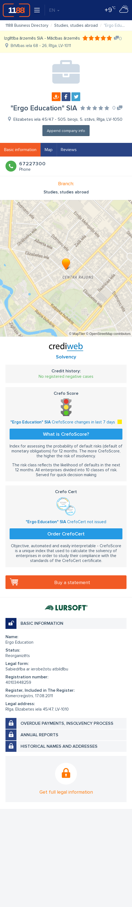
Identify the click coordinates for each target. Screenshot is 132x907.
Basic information (20, 149)
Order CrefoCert (66, 534)
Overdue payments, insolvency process (67, 723)
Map (49, 149)
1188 (16, 10)
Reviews (69, 149)
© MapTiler (77, 334)
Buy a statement (72, 582)
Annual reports (39, 735)
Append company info (66, 130)
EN (54, 10)
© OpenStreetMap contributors (108, 334)
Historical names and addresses (59, 746)
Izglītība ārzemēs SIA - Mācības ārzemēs (42, 38)
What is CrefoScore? (66, 434)
